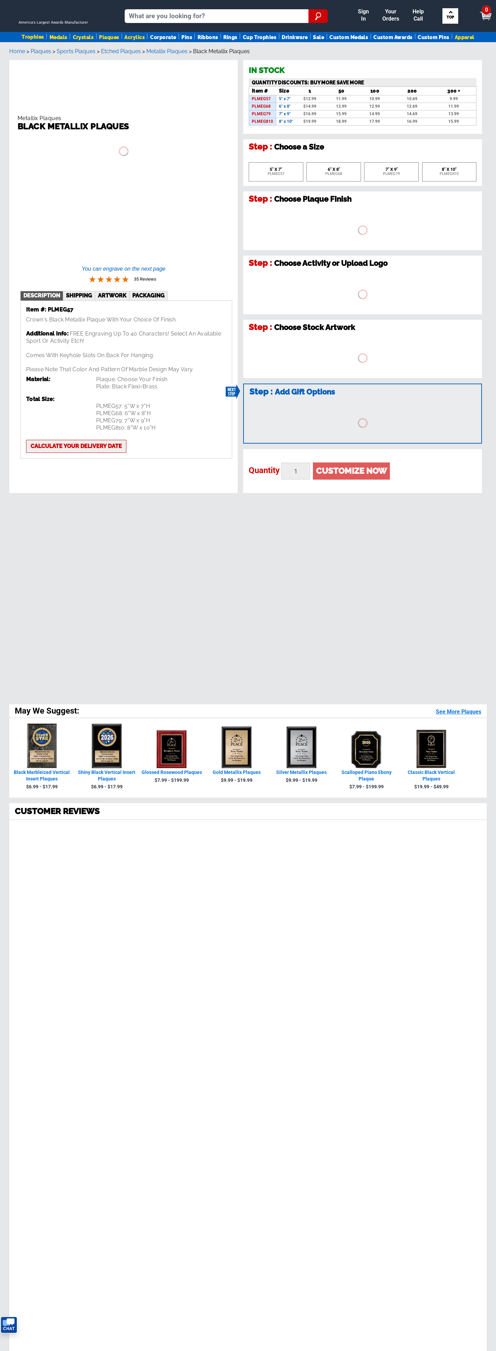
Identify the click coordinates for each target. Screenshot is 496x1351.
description (41, 276)
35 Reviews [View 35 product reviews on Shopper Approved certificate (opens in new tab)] (62, 692)
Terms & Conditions (102, 1163)
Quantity (264, 500)
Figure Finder (429, 1006)
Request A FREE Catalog (37, 1062)
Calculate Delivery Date (289, 1003)
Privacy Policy (369, 959)
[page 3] (60, 879)
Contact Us (142, 1068)
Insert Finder (428, 999)
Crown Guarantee (149, 1013)
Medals (58, 56)
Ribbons (208, 56)
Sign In (247, 6)
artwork (112, 276)
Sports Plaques (76, 81)
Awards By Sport (27, 1020)
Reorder (271, 6)
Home (17, 81)
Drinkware (294, 56)
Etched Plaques (121, 81)
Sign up (449, 944)
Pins (186, 56)
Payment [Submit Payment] (366, 6)
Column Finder (431, 1027)
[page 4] (75, 879)
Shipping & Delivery (152, 1034)
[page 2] (45, 879)
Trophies (33, 56)
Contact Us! (309, 986)
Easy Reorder (144, 1047)
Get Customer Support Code (296, 995)
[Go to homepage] (56, 33)
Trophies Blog (24, 1054)
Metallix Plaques (167, 81)
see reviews (156, 970)
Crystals (83, 56)
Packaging (148, 276)
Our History (142, 1006)
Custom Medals (348, 56)
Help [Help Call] (394, 6)
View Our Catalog (28, 1047)
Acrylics (134, 56)
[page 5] (90, 879)
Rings (230, 56)
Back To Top (248, 907)
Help (134, 1075)
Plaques (109, 56)
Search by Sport (451, 33)
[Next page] (105, 879)
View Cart (474, 9)
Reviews (138, 1020)
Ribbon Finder (430, 1013)
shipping (79, 276)
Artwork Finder (431, 1020)
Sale (318, 56)
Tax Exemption (146, 1054)
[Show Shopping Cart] (432, 9)
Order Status (144, 1041)
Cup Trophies (260, 56)
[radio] (248, 662)
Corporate (163, 56)
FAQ (133, 1027)
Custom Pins (433, 56)
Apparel (464, 56)
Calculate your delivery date (76, 426)
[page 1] (29, 880)
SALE (13, 1041)
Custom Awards (392, 56)
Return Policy (144, 1062)
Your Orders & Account (316, 6)
